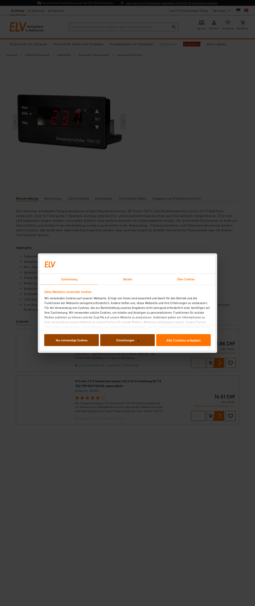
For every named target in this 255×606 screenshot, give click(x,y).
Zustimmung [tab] (69, 279)
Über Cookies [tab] (186, 279)
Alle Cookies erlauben (183, 340)
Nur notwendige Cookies (71, 340)
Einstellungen (127, 340)
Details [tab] (127, 279)
